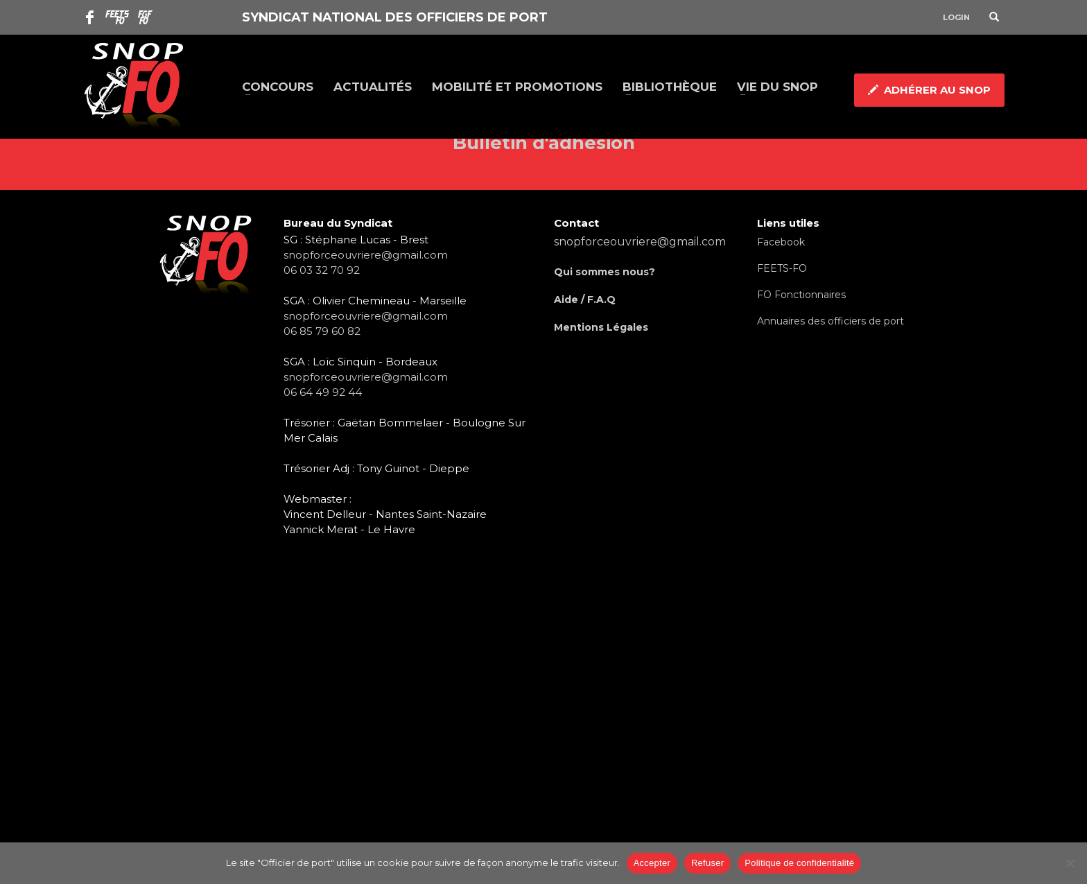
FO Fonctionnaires (801, 294)
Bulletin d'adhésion (544, 143)
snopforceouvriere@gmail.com (366, 254)
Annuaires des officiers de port (830, 321)
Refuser (707, 863)
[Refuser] (1070, 863)
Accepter (652, 863)
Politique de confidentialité (799, 863)
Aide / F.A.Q (585, 299)
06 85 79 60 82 (322, 331)
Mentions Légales (601, 327)
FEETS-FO (782, 268)
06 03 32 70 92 (322, 270)
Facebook (781, 242)
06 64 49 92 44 (323, 392)
